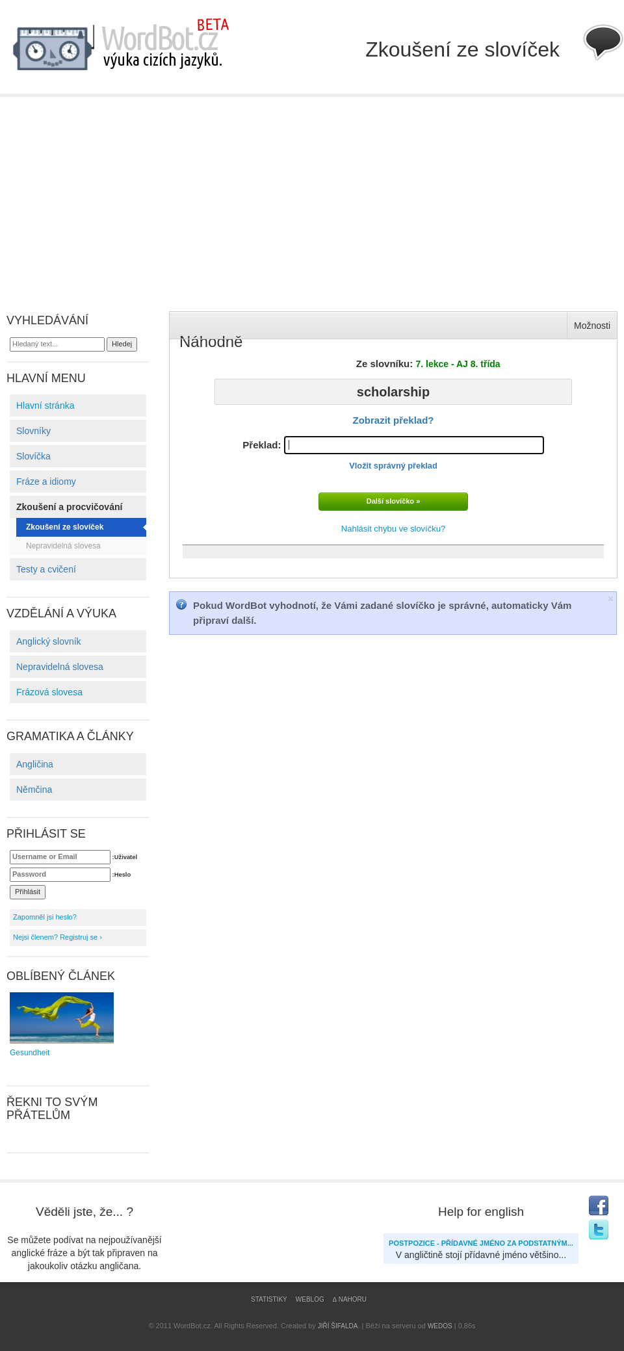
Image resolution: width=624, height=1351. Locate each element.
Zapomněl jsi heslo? (45, 917)
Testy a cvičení (46, 569)
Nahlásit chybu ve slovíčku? (393, 529)
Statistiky (269, 1299)
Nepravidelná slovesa (63, 545)
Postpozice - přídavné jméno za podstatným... (481, 1243)
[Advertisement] (312, 194)
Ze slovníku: (428, 363)
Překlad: (392, 453)
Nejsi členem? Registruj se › (57, 937)
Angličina (34, 764)
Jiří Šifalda (338, 1326)
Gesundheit (62, 1024)
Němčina (34, 789)
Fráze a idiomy (46, 481)
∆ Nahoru (350, 1299)
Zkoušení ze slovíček (64, 527)
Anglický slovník (48, 641)
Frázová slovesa (49, 692)
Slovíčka (33, 456)
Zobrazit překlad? (393, 420)
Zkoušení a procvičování (69, 507)
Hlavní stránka (45, 405)
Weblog (310, 1299)
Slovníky (33, 431)
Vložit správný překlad (393, 465)
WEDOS (440, 1326)
